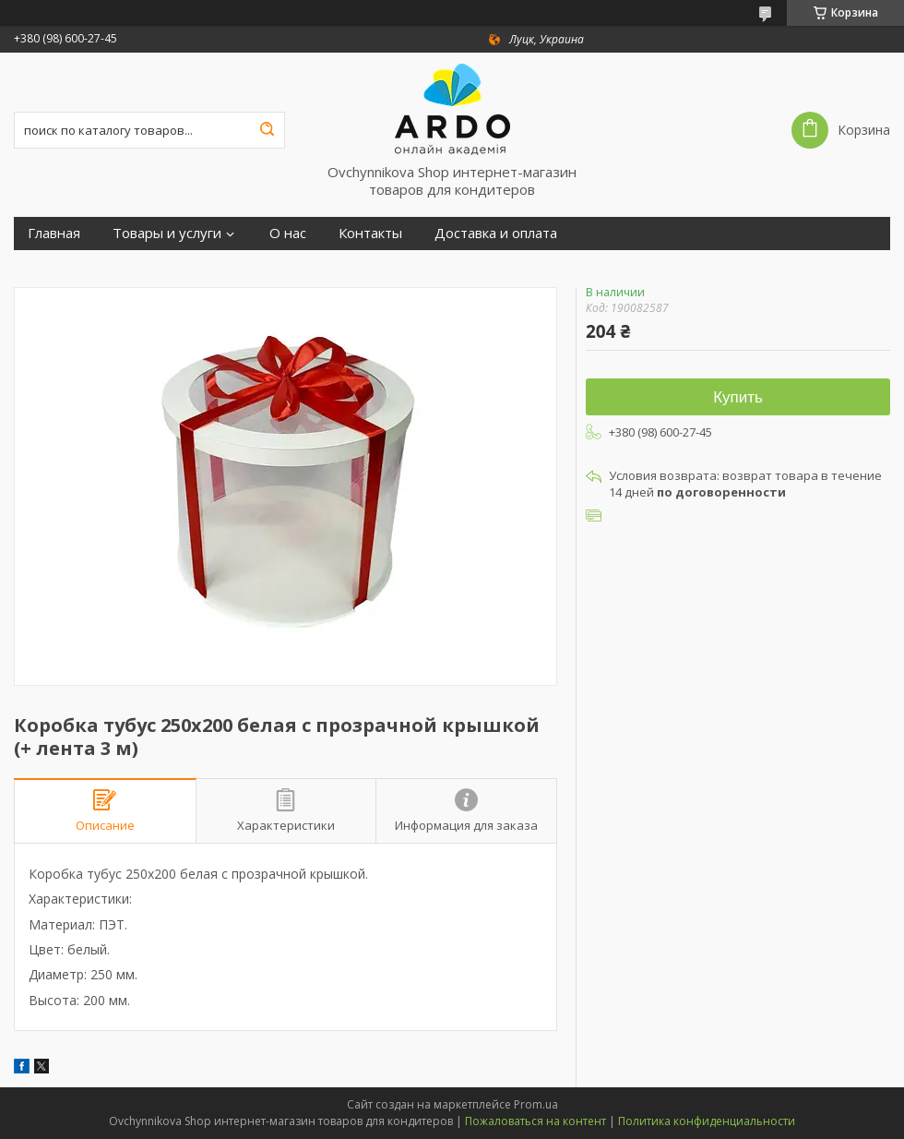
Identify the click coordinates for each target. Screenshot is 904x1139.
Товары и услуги (167, 233)
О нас (287, 233)
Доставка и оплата (495, 233)
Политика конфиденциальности (706, 1121)
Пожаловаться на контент (535, 1121)
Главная (54, 233)
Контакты (370, 233)
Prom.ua (536, 1104)
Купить (738, 397)
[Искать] (266, 130)
